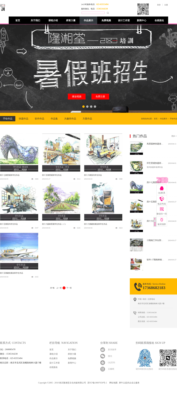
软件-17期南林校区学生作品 (159, 260)
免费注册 (100, 96)
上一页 (59, 288)
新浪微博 (112, 349)
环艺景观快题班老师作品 (158, 163)
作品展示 (163, 119)
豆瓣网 (111, 369)
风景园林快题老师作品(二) (159, 144)
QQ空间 (111, 362)
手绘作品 (173, 119)
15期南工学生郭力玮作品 (158, 240)
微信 (110, 356)
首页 (17, 20)
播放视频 (76, 96)
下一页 (69, 288)
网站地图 (113, 383)
